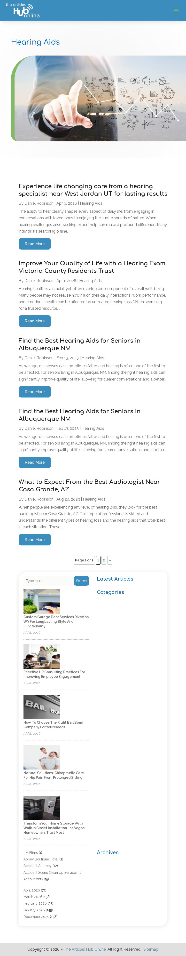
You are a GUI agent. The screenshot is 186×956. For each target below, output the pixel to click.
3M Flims (30, 853)
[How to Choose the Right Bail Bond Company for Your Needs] (41, 707)
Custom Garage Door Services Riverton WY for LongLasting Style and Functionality (56, 621)
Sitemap (150, 949)
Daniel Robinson (39, 203)
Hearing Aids (91, 203)
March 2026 (32, 897)
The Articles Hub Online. (85, 949)
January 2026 (34, 910)
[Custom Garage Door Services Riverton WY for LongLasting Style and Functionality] (41, 601)
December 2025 (36, 917)
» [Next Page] (110, 560)
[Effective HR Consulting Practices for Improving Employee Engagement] (41, 656)
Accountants (33, 879)
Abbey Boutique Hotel (40, 859)
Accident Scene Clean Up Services (50, 873)
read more (35, 244)
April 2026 (31, 890)
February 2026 (35, 903)
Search (81, 581)
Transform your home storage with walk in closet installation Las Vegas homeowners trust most (54, 827)
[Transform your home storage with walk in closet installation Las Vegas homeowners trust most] (41, 808)
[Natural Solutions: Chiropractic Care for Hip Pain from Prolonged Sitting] (41, 757)
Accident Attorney (37, 866)
